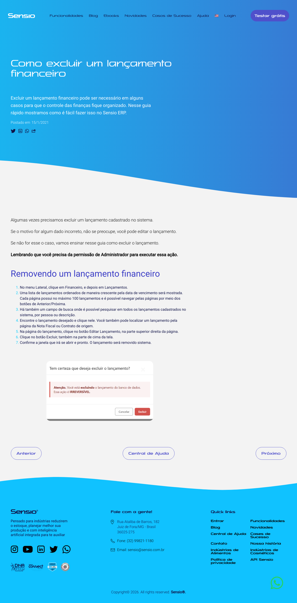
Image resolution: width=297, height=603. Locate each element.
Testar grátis (270, 15)
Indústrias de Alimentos (225, 551)
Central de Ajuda (148, 453)
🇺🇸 (216, 16)
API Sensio (261, 559)
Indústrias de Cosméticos (264, 551)
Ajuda (203, 16)
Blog (93, 16)
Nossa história (265, 543)
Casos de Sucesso (171, 16)
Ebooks (111, 16)
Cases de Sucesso (260, 535)
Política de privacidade (223, 561)
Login (230, 16)
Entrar (217, 521)
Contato (219, 543)
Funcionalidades (66, 16)
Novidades (136, 16)
